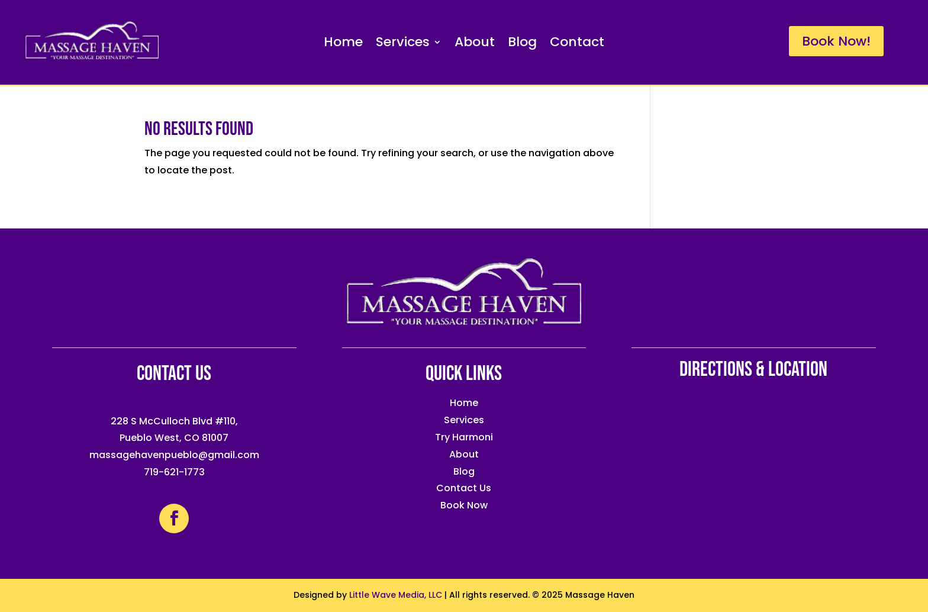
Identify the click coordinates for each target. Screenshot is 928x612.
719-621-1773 (174, 472)
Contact (577, 44)
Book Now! (836, 41)
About (475, 44)
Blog (522, 44)
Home (343, 44)
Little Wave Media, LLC (395, 595)
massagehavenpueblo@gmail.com (174, 455)
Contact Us (463, 488)
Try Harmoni (464, 437)
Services (403, 44)
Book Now (464, 505)
